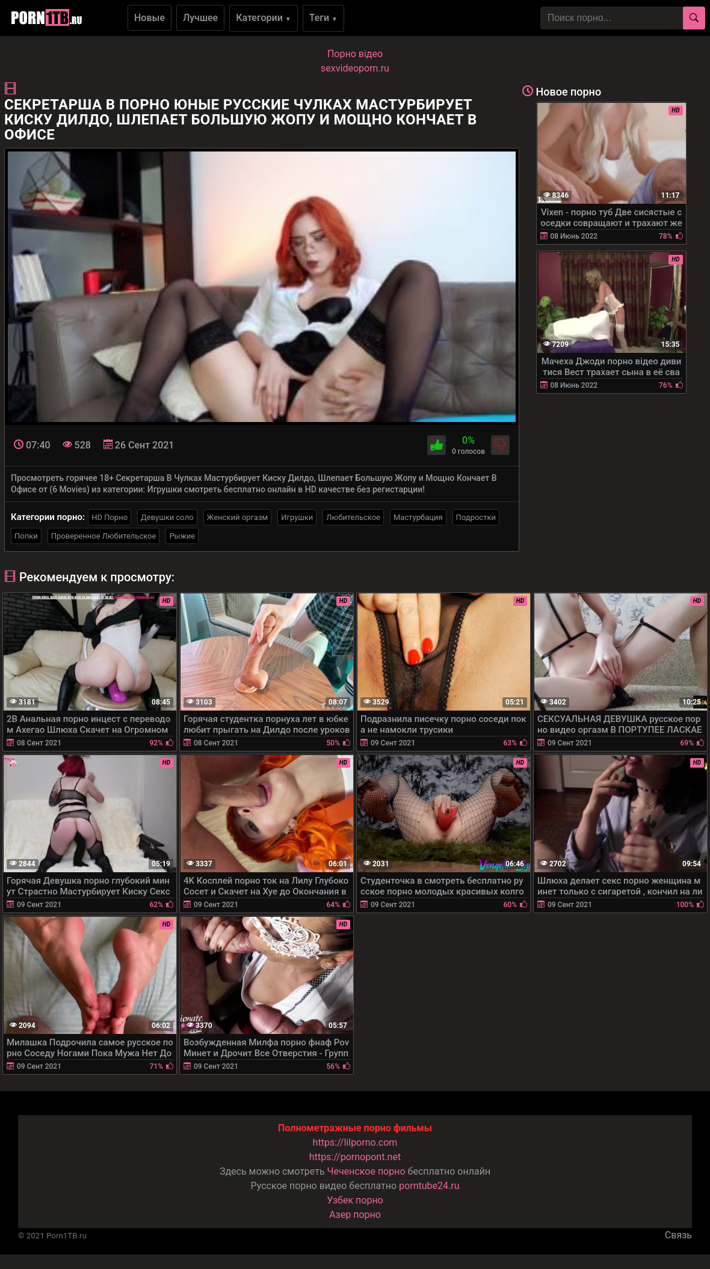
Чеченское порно (366, 1171)
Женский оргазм (237, 517)
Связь (678, 1235)
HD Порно (109, 517)
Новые (149, 17)
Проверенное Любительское (103, 535)
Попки (26, 535)
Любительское (353, 517)
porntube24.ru (429, 1185)
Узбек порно (355, 1200)
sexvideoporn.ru (355, 68)
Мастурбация (418, 517)
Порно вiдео (355, 54)
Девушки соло (167, 517)
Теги (323, 17)
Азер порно (355, 1214)
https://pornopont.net (355, 1157)
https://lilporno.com (355, 1142)
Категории (263, 17)
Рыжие (182, 535)
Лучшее (200, 17)
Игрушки (297, 517)
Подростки (476, 517)
